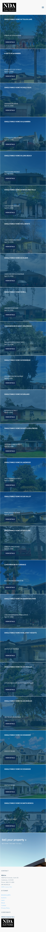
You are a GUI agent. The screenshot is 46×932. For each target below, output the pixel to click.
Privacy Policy (5, 908)
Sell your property (14, 839)
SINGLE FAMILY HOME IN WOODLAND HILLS (20, 190)
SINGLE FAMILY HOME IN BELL (15, 292)
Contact (3, 905)
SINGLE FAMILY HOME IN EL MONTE (17, 224)
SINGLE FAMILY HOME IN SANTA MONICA (18, 803)
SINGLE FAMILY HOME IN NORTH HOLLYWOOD (20, 428)
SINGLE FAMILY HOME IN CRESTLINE (17, 530)
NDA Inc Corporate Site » (8, 917)
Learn (3, 900)
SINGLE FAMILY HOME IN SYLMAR (16, 258)
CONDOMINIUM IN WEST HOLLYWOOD (18, 326)
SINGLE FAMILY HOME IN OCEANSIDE (17, 735)
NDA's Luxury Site (6, 887)
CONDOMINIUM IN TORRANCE (15, 565)
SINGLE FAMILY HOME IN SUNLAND (16, 394)
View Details (10, 42)
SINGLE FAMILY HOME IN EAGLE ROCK (17, 87)
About (3, 903)
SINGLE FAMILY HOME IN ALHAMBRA (17, 121)
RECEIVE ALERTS (5, 895)
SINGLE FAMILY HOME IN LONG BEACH (18, 156)
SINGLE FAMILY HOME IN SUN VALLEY (17, 496)
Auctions (3, 898)
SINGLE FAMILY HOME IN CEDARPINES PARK (20, 599)
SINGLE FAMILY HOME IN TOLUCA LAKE (18, 19)
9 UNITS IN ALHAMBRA (12, 53)
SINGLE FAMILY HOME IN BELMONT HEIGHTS (20, 633)
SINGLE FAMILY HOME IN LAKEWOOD (17, 462)
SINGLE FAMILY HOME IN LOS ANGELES (18, 667)
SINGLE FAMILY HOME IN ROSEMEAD (17, 360)
